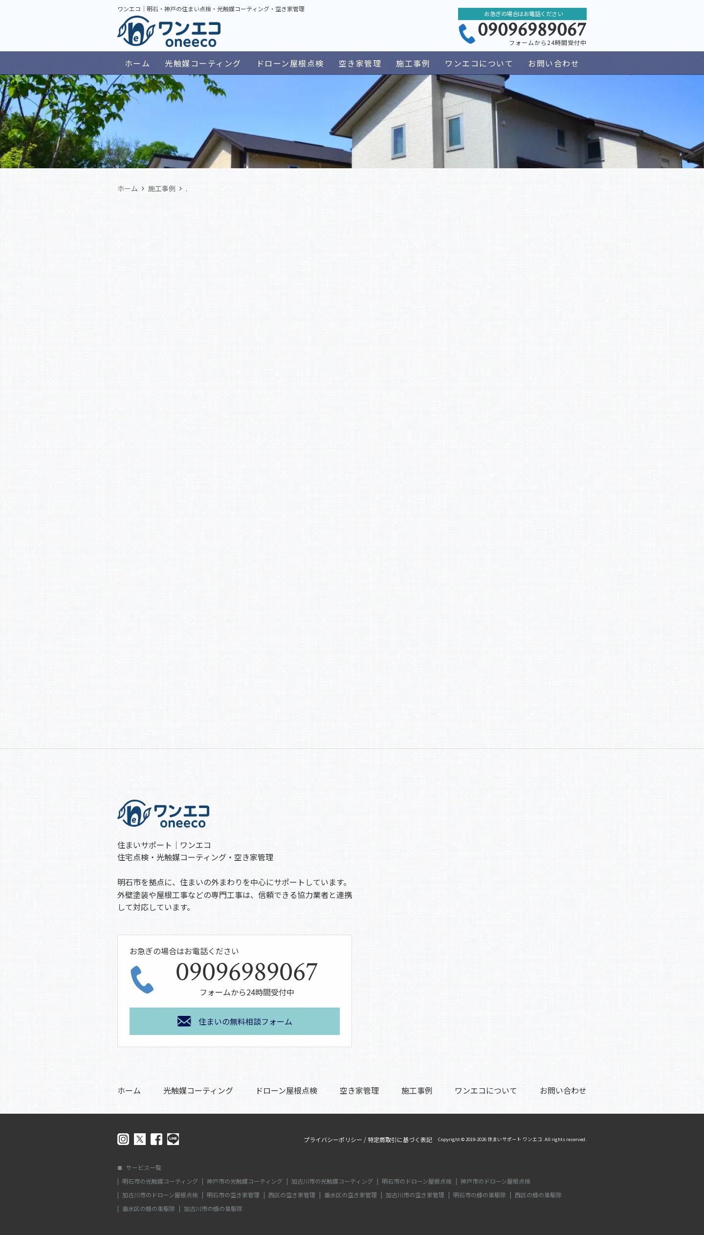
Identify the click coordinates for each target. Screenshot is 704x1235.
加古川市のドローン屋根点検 (160, 1195)
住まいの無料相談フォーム (245, 1021)
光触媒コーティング (203, 63)
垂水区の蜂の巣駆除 (148, 1209)
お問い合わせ (553, 63)
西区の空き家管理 (291, 1195)
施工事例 (413, 63)
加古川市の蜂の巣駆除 (213, 1209)
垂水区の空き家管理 (350, 1195)
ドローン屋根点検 (290, 63)
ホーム (138, 63)
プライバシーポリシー (333, 1140)
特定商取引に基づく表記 (400, 1140)
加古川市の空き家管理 (415, 1195)
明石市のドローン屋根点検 (417, 1181)
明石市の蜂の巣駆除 (479, 1195)
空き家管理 (360, 63)
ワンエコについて (479, 63)
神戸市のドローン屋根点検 (495, 1181)
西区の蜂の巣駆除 (538, 1195)
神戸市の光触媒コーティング (245, 1181)
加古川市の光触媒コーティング (332, 1181)
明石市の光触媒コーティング (160, 1181)
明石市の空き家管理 (233, 1195)
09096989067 (532, 30)
